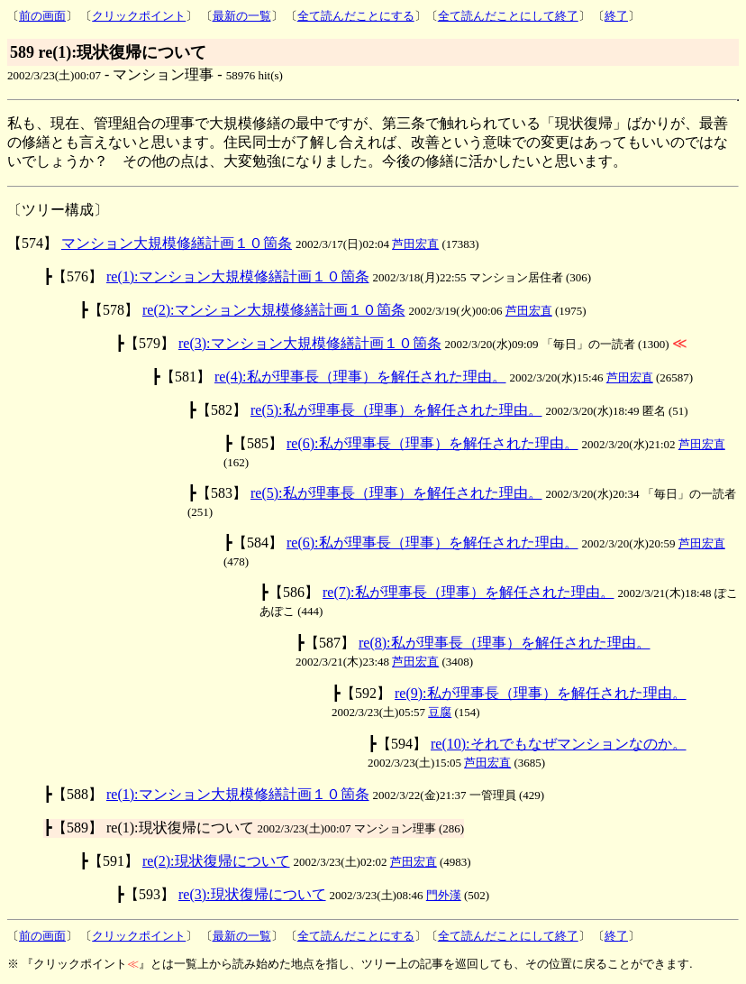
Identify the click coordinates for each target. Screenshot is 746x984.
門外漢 (443, 895)
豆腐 (439, 712)
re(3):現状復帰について (252, 894)
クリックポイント (139, 16)
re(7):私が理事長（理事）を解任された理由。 (468, 592)
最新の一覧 (242, 16)
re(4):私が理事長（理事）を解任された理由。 (360, 376)
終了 (616, 16)
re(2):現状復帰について (216, 861)
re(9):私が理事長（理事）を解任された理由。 (541, 693)
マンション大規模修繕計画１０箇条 (176, 243)
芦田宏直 (415, 244)
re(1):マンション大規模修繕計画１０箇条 (237, 276)
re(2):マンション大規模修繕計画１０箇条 (273, 309)
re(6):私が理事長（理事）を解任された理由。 (432, 443)
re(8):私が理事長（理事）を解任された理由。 (504, 642)
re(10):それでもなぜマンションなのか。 (559, 743)
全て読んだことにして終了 (508, 16)
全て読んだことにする (355, 16)
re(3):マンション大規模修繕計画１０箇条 (309, 343)
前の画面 (42, 16)
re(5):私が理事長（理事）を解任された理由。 (396, 410)
